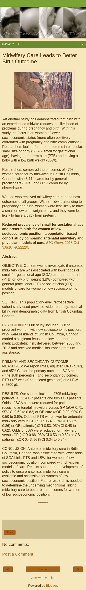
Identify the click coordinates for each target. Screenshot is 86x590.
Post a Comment (17, 554)
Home (42, 569)
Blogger (51, 585)
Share (9, 532)
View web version (43, 578)
